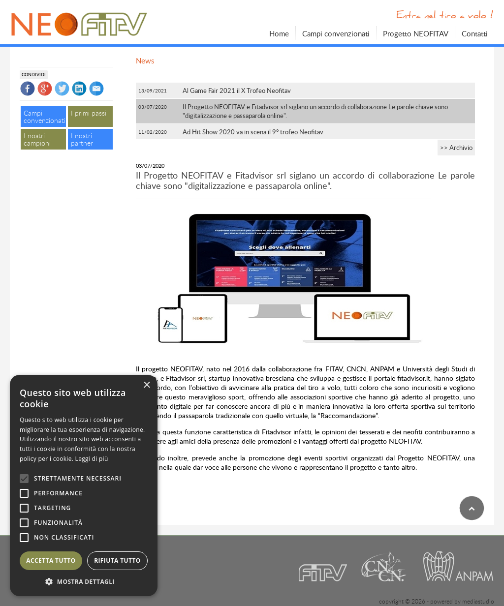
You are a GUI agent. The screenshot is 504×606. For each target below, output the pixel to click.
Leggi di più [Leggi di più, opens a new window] (91, 458)
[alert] (84, 485)
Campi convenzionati (336, 33)
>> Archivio (456, 147)
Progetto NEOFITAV (415, 33)
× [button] (146, 385)
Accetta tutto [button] (50, 560)
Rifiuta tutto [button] (117, 560)
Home (279, 33)
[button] (84, 581)
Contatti (475, 33)
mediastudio (478, 601)
